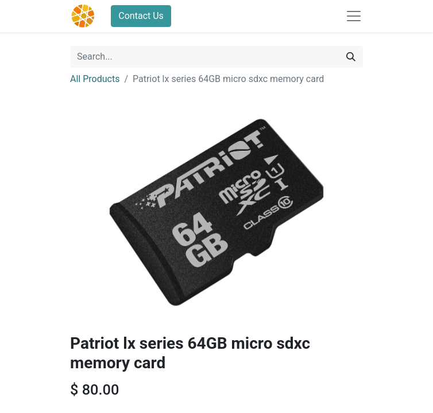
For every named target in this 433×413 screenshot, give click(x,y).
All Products (94, 78)
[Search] (351, 57)
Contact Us (141, 15)
